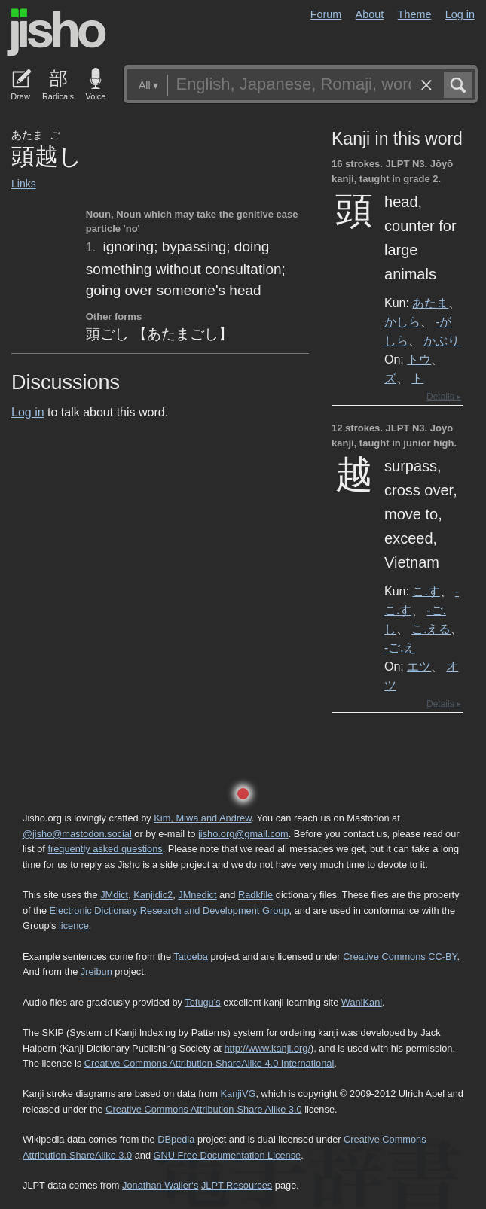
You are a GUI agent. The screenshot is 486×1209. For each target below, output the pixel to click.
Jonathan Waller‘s (160, 1185)
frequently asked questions (104, 848)
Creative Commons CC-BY (400, 956)
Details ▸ (443, 396)
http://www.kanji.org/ (267, 1048)
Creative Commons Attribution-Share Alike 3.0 (203, 1109)
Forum (326, 14)
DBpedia (175, 1139)
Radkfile (255, 894)
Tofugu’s (202, 1002)
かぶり (441, 340)
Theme (415, 14)
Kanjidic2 (153, 894)
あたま (430, 302)
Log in (460, 14)
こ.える (431, 628)
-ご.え (399, 647)
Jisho (56, 32)
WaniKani (361, 1002)
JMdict (114, 894)
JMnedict (197, 894)
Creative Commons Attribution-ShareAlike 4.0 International (209, 1063)
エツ (419, 666)
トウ (419, 359)
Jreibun (96, 971)
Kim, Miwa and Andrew (202, 818)
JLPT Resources (236, 1185)
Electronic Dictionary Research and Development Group (169, 910)
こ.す (425, 591)
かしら (402, 321)
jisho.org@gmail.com (243, 833)
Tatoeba (190, 956)
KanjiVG (237, 1093)
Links (23, 184)
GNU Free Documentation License (227, 1155)
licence (74, 925)
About (370, 14)
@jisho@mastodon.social (77, 833)
